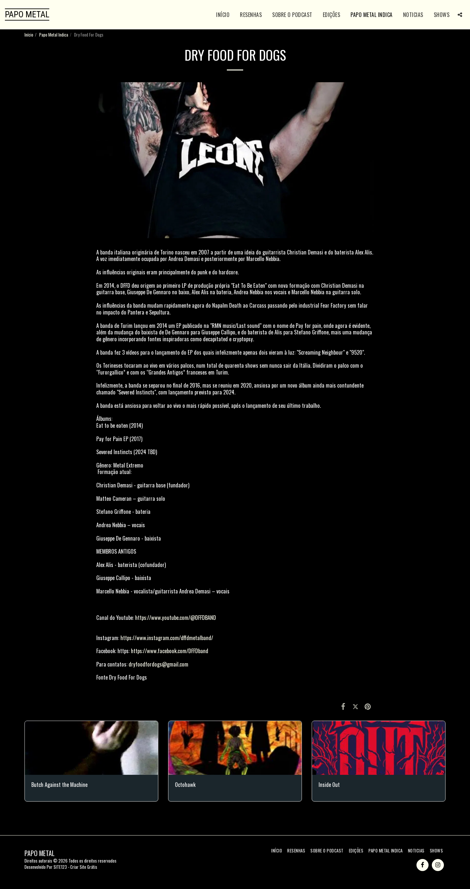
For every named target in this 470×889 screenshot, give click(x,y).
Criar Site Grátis (83, 867)
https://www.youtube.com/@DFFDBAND (175, 617)
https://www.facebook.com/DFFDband (169, 651)
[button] (460, 14)
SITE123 (60, 867)
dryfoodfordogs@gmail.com (158, 664)
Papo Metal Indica (53, 34)
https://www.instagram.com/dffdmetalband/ (166, 638)
